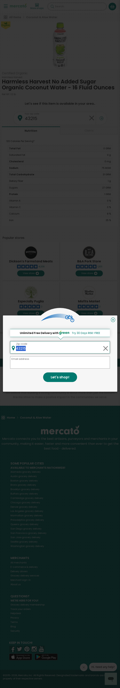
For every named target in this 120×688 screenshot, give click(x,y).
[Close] (113, 319)
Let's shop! (60, 377)
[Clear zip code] (106, 347)
